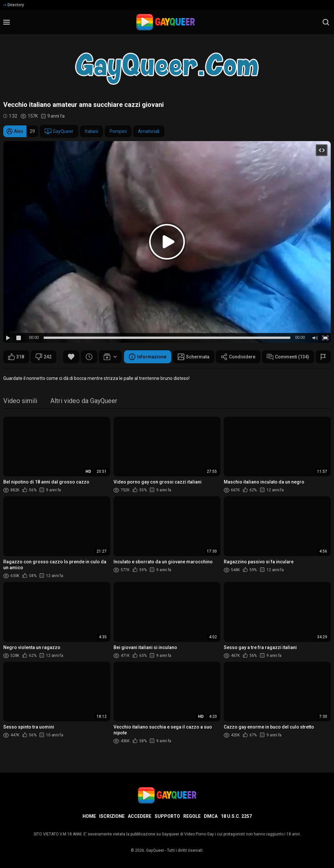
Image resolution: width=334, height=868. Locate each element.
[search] (326, 22)
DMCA (211, 816)
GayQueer (59, 131)
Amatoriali (148, 131)
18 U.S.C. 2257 (236, 816)
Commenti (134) (288, 357)
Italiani (91, 131)
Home (89, 816)
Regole (192, 816)
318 (16, 357)
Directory (13, 5)
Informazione (147, 357)
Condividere (238, 357)
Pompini (118, 131)
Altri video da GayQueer (83, 401)
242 (44, 357)
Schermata (193, 357)
